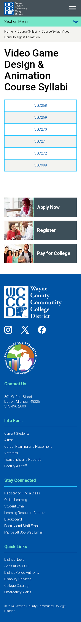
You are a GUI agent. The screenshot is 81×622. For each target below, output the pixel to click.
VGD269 (40, 117)
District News (14, 559)
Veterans (11, 453)
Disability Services (18, 579)
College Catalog (16, 586)
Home (8, 31)
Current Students (16, 433)
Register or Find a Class (22, 493)
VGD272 (40, 153)
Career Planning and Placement (28, 446)
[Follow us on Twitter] (26, 329)
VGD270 (40, 129)
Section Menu (42, 21)
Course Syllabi (27, 31)
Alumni (9, 440)
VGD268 (40, 105)
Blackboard (13, 519)
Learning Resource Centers (24, 513)
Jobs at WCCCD (16, 566)
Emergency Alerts (17, 592)
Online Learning (15, 500)
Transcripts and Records (22, 459)
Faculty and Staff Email (21, 526)
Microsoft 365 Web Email (23, 532)
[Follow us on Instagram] (9, 329)
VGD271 (40, 141)
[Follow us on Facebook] (42, 329)
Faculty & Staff (15, 466)
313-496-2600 (15, 406)
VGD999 (40, 165)
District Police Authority (21, 572)
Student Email (14, 506)
